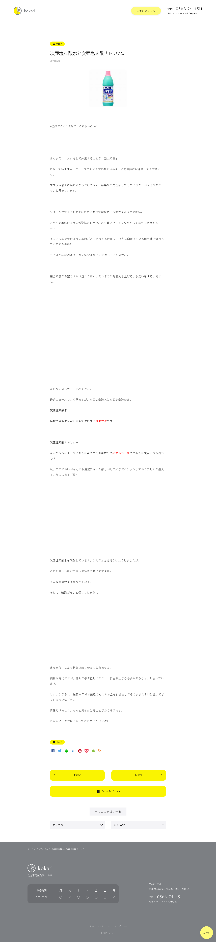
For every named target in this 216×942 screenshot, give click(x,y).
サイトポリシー (120, 926)
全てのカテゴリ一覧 (108, 812)
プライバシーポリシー (99, 926)
